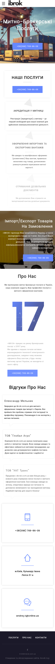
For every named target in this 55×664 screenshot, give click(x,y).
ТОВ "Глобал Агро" (20, 435)
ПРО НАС (27, 637)
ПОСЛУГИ (13, 637)
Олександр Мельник (20, 401)
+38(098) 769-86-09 (27, 46)
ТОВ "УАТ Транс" (20, 470)
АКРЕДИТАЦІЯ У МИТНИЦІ (31, 110)
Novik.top (44, 658)
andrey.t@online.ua (27, 615)
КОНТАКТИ (40, 637)
